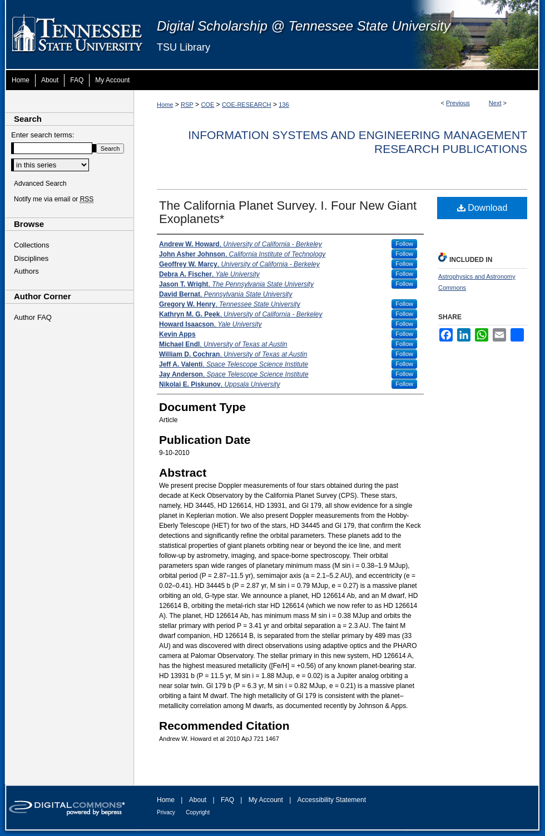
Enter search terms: (42, 135)
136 (284, 104)
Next (495, 103)
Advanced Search (40, 183)
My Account (266, 800)
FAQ (227, 800)
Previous (458, 103)
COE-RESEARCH (246, 104)
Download (482, 207)
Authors (26, 271)
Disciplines (31, 258)
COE (207, 104)
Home (165, 104)
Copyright (198, 812)
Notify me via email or (53, 199)
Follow (404, 243)
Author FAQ (33, 317)
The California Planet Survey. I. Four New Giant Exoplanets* (288, 212)
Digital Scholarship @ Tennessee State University (303, 25)
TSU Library (183, 47)
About (197, 800)
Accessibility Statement (332, 800)
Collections (31, 245)
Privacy (166, 812)
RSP (187, 104)
